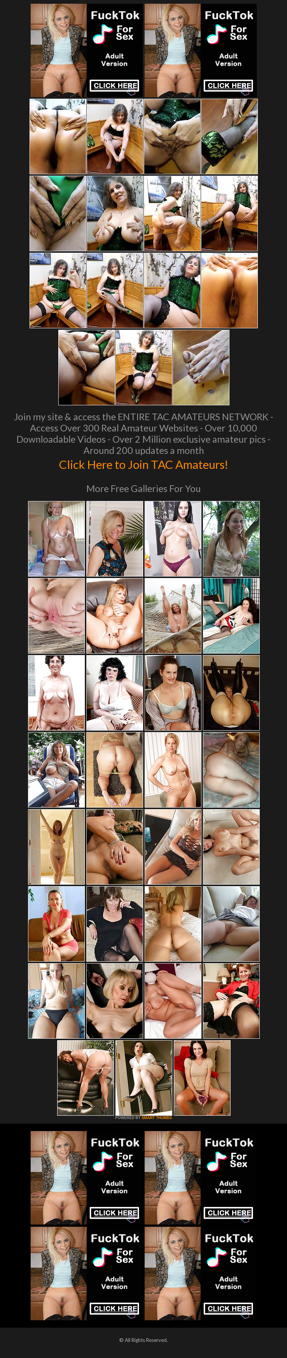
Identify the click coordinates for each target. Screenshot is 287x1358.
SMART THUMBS (157, 1118)
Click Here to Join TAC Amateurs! (144, 463)
